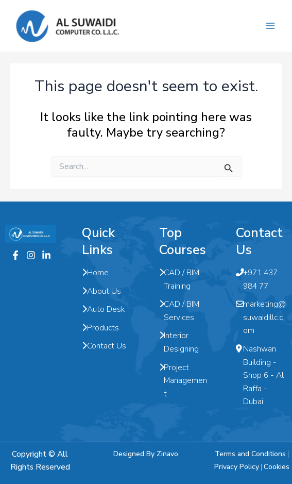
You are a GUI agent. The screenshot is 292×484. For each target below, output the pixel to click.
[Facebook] (15, 255)
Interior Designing (179, 342)
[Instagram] (31, 255)
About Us (101, 291)
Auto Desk (103, 309)
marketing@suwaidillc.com (261, 317)
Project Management (183, 380)
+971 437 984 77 (257, 279)
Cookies (276, 467)
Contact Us (104, 346)
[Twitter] (46, 255)
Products (100, 328)
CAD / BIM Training (179, 279)
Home (95, 272)
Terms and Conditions (250, 454)
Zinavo (167, 454)
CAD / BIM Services (179, 310)
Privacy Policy (236, 467)
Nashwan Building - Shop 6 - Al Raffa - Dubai (260, 375)
